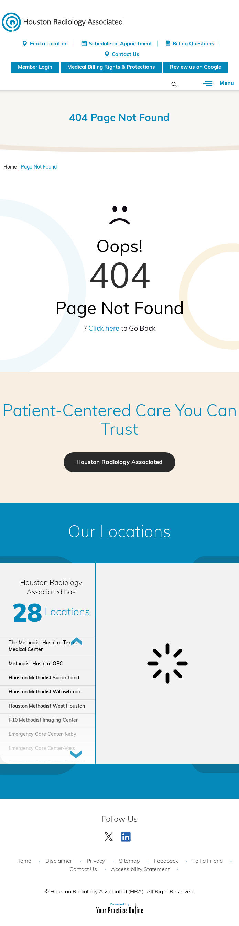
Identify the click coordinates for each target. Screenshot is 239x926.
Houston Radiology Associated (119, 462)
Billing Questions (193, 44)
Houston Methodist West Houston (47, 706)
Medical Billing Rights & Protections (111, 67)
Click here (103, 328)
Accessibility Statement (140, 869)
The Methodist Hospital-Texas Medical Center (43, 646)
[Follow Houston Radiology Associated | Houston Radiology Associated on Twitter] (109, 835)
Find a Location (49, 44)
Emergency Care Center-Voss (42, 748)
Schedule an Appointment (120, 44)
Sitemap (129, 861)
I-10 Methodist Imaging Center (43, 720)
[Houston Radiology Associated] (62, 21)
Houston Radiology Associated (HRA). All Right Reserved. (122, 892)
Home (10, 167)
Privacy (96, 861)
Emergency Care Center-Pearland (47, 762)
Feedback (166, 861)
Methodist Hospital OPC (36, 664)
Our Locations (119, 533)
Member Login (35, 67)
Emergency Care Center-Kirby (42, 734)
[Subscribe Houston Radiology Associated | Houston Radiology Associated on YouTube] (127, 835)
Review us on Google (195, 67)
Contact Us (125, 54)
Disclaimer (58, 861)
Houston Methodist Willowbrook (45, 692)
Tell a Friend (207, 861)
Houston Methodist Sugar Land (44, 678)
